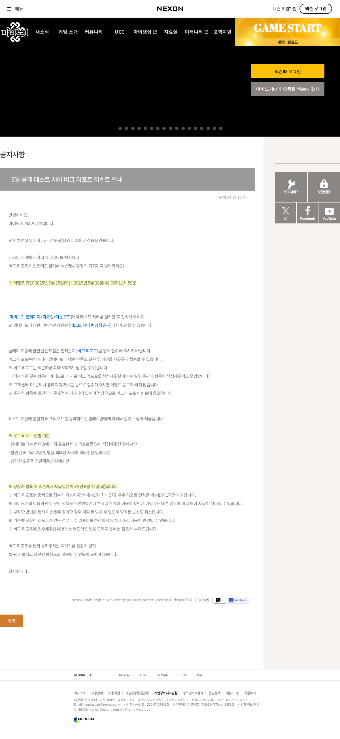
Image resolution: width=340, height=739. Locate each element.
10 (176, 128)
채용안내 (97, 692)
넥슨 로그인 (315, 8)
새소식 (42, 32)
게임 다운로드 (287, 42)
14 (201, 128)
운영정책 (214, 692)
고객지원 (222, 32)
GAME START (287, 28)
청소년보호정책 (193, 692)
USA (199, 675)
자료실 (171, 32)
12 (189, 128)
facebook (240, 600)
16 (214, 128)
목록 (11, 620)
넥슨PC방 (232, 692)
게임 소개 (68, 32)
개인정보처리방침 (165, 692)
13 (195, 128)
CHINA (182, 675)
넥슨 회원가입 (284, 9)
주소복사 (204, 600)
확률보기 (250, 692)
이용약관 (114, 692)
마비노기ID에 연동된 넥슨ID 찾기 (287, 89)
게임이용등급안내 (137, 692)
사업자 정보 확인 (248, 704)
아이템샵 (145, 32)
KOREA (124, 675)
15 (208, 128)
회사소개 (80, 692)
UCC (119, 32)
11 (183, 128)
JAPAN (143, 675)
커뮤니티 (94, 32)
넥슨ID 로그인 (287, 71)
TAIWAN (162, 675)
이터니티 (196, 32)
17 (220, 128)
